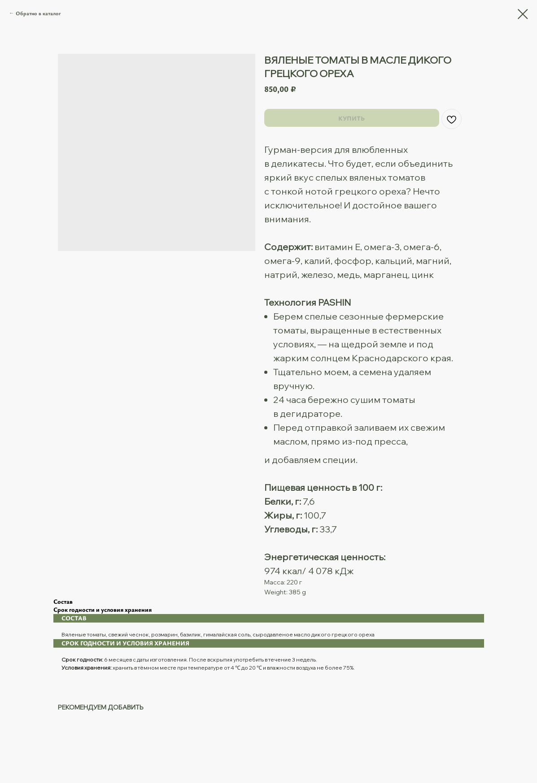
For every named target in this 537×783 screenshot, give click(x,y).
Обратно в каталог (38, 13)
